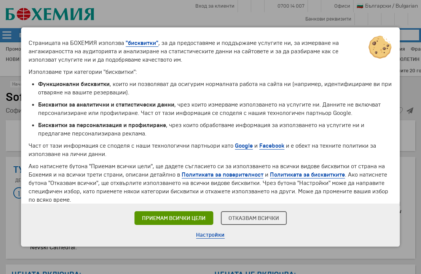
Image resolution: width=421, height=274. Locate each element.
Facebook (271, 145)
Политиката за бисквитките (307, 174)
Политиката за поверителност (222, 174)
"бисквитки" (142, 43)
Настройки (210, 235)
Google (244, 145)
